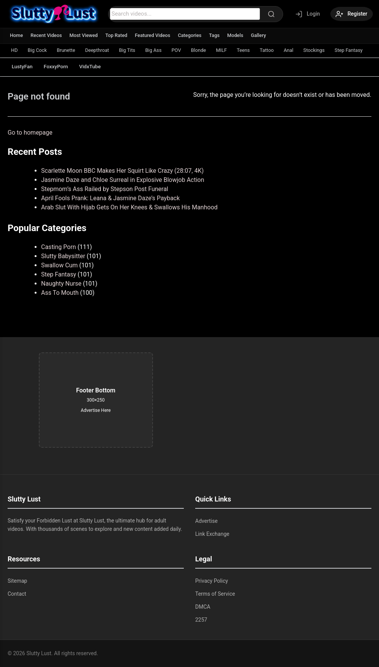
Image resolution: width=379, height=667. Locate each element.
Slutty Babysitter (63, 256)
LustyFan (23, 66)
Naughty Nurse (61, 283)
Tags (217, 35)
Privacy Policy (211, 581)
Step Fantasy (58, 274)
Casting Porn (58, 247)
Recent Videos (47, 35)
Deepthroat (100, 50)
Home (16, 35)
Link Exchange (212, 534)
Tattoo (276, 50)
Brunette (68, 50)
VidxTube (94, 66)
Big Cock (38, 50)
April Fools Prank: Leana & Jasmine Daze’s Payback (110, 198)
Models (238, 35)
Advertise (206, 521)
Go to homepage (30, 132)
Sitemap (17, 581)
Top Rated (118, 35)
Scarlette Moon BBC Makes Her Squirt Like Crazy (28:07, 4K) (122, 170)
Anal (299, 50)
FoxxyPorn (58, 66)
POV (182, 50)
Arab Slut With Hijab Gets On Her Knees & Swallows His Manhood (129, 207)
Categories (192, 35)
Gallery (262, 35)
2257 (201, 620)
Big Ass (159, 50)
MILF (229, 50)
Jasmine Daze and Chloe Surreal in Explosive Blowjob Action (122, 179)
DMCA (202, 607)
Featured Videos (155, 35)
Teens (252, 50)
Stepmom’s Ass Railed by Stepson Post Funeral (104, 189)
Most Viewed (84, 35)
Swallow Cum (59, 265)
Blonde (205, 50)
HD (14, 50)
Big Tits (131, 50)
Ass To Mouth (59, 292)
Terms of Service (215, 594)
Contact (17, 594)
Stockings (326, 50)
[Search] (269, 14)
